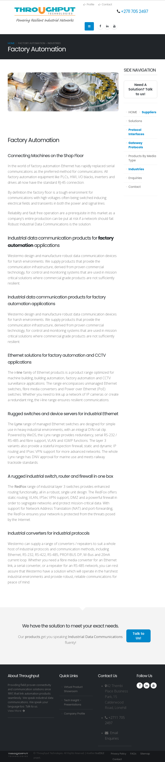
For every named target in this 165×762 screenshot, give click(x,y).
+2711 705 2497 (134, 11)
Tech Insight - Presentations (73, 702)
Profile (88, 4)
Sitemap (147, 753)
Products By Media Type (142, 158)
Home (11, 43)
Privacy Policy (119, 753)
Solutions (135, 121)
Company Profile (75, 713)
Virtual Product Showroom (74, 689)
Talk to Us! (138, 636)
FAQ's (134, 753)
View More (16, 710)
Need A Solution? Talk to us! (140, 89)
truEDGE (100, 752)
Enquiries (135, 178)
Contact (105, 4)
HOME (132, 112)
